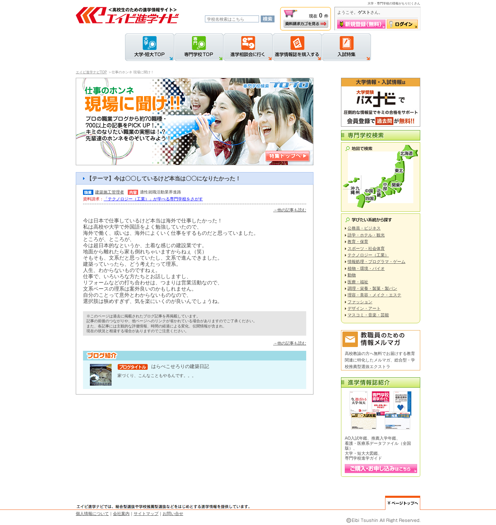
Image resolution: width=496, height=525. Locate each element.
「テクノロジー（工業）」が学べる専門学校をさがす (153, 199)
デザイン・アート (364, 308)
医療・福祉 (358, 282)
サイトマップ (146, 513)
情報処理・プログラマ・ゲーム (376, 261)
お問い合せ (173, 513)
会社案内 (121, 513)
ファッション (360, 302)
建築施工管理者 (109, 192)
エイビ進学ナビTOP (91, 72)
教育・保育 (358, 241)
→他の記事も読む (289, 210)
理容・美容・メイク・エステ (374, 295)
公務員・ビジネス (364, 228)
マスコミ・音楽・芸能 (368, 315)
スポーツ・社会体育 (366, 248)
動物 (352, 275)
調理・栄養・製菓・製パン (372, 288)
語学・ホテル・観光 (366, 235)
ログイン (402, 24)
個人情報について (92, 513)
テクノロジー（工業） (368, 255)
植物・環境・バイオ (366, 268)
